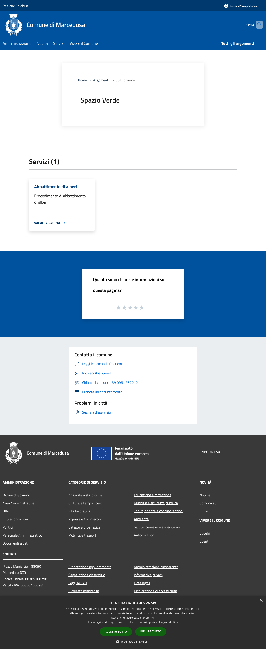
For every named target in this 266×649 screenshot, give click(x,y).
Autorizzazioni (144, 535)
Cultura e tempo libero (85, 503)
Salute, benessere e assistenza (157, 527)
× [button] (261, 600)
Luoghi (205, 533)
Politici (8, 527)
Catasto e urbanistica (84, 527)
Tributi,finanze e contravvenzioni (158, 511)
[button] (133, 641)
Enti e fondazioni (15, 519)
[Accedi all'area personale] (240, 6)
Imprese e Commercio (84, 519)
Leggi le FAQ (77, 583)
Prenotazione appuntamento (89, 566)
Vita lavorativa (79, 511)
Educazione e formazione (152, 495)
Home (82, 80)
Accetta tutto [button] (116, 631)
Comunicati (208, 503)
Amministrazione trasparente (156, 566)
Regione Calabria (15, 5)
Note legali (142, 583)
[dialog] (133, 622)
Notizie (205, 495)
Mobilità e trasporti (82, 535)
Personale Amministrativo (22, 535)
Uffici (6, 511)
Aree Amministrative (18, 503)
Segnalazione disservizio (86, 575)
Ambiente (141, 519)
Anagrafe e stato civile (85, 495)
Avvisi (204, 511)
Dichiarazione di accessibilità (155, 591)
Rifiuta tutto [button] (150, 631)
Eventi (204, 541)
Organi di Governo (16, 495)
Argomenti (101, 80)
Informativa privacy (148, 575)
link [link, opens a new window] (175, 622)
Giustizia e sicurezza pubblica (156, 503)
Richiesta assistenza (83, 591)
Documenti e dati (15, 543)
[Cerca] (258, 24)
